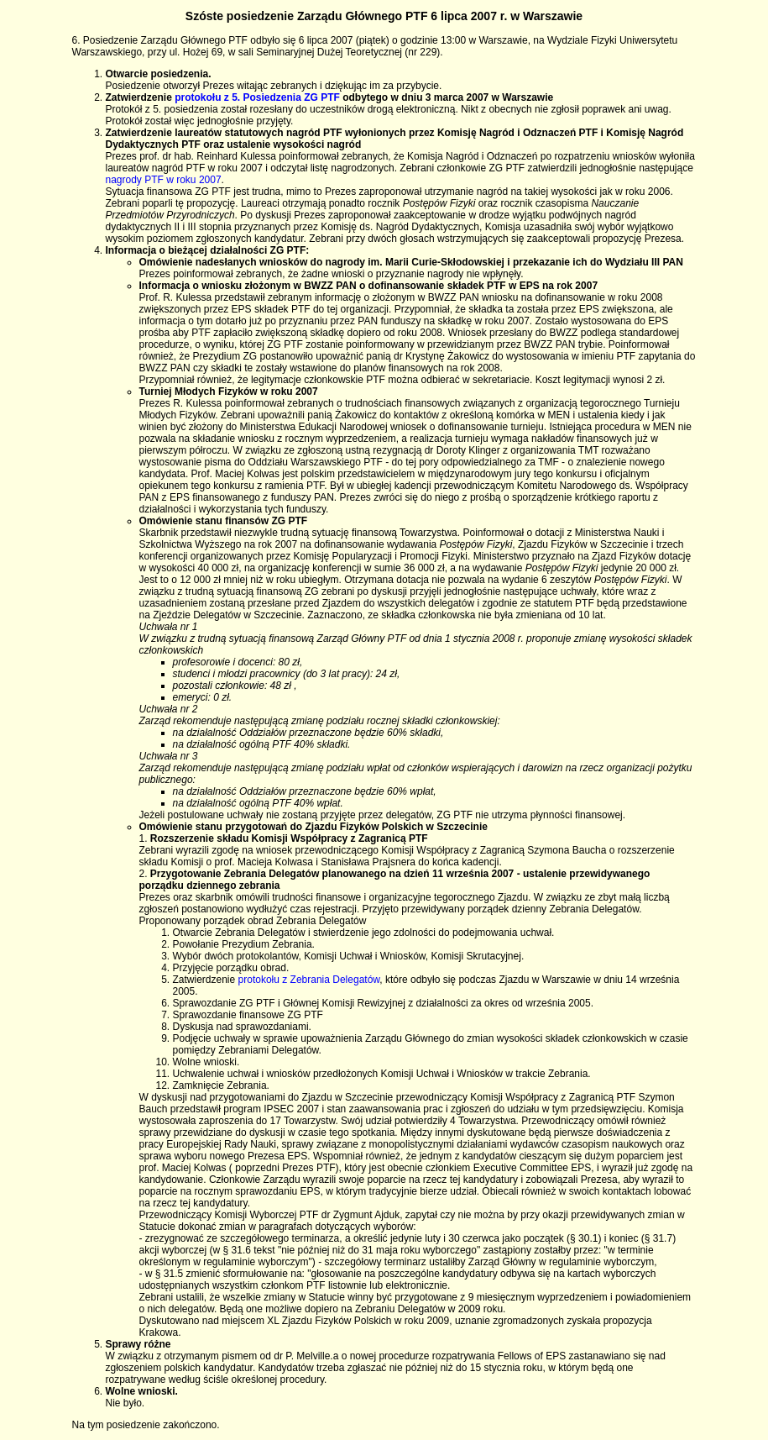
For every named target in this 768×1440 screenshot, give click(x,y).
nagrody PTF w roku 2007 (164, 180)
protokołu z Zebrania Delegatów (309, 979)
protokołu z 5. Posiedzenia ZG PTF (257, 97)
